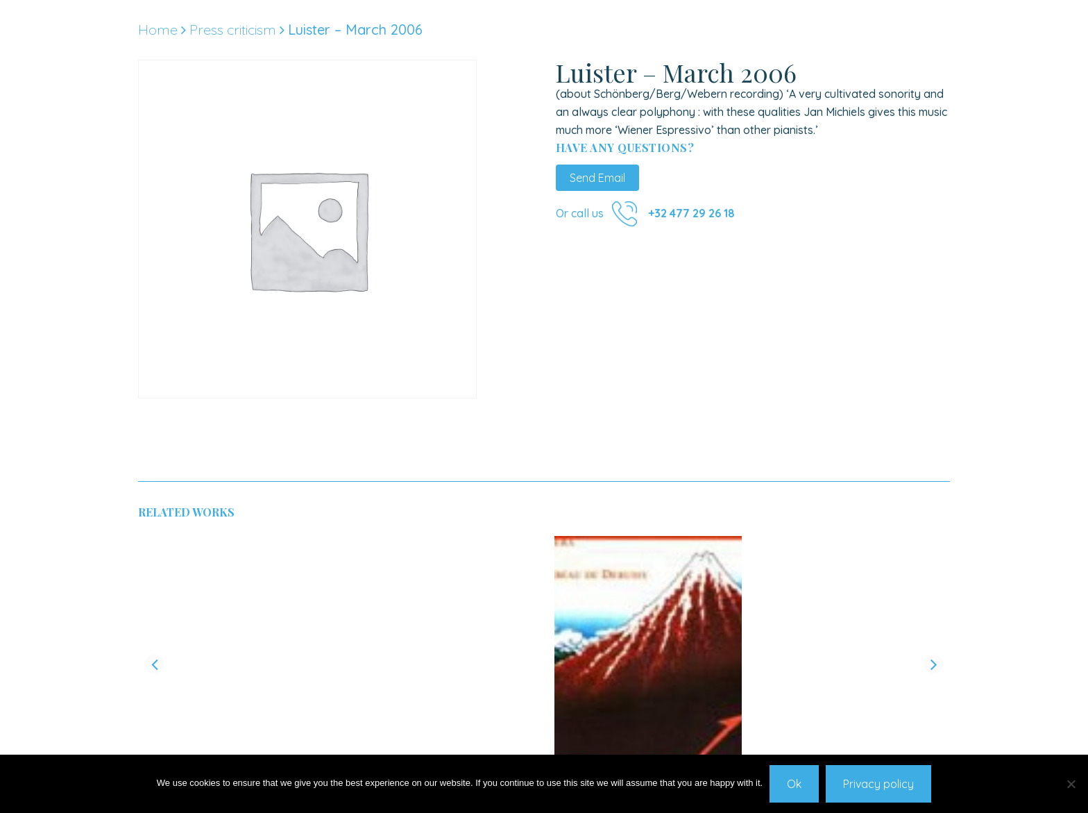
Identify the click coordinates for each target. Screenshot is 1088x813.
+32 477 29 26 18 (691, 213)
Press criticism (232, 29)
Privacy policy (878, 784)
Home (158, 29)
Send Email (597, 178)
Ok (794, 784)
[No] (1071, 784)
